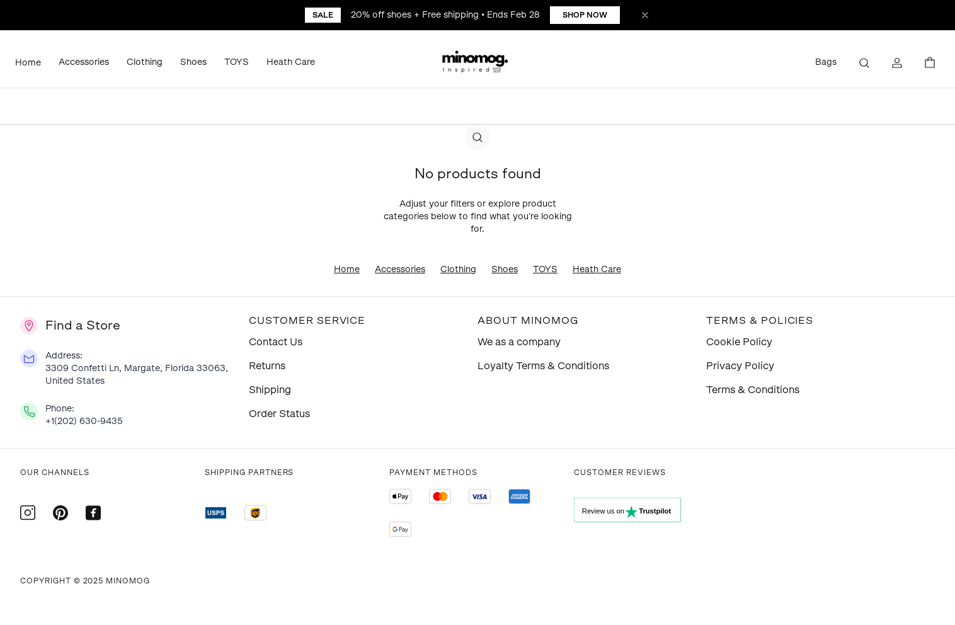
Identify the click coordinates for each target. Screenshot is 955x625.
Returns (267, 366)
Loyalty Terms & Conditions (543, 366)
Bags (826, 62)
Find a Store (82, 325)
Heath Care (290, 62)
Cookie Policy (739, 342)
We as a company (519, 342)
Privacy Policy (740, 366)
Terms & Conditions (752, 390)
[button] (477, 63)
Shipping (270, 390)
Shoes (193, 62)
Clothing (145, 62)
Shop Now (585, 15)
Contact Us (275, 342)
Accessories (84, 62)
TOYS (236, 62)
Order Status (279, 414)
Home (28, 62)
